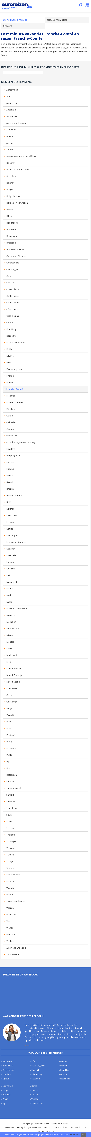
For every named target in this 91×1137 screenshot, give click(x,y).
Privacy (20, 1127)
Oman (9, 695)
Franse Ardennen (14, 402)
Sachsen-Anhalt (13, 788)
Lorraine (10, 568)
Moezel (10, 641)
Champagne (12, 269)
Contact (84, 1127)
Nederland (11, 655)
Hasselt (10, 462)
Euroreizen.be (17, 6)
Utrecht (10, 881)
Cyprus (9, 322)
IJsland (9, 482)
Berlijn (9, 209)
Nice (8, 661)
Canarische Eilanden (16, 255)
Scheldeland (12, 808)
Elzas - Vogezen (14, 369)
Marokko (10, 615)
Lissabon (10, 548)
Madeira (10, 588)
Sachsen (10, 781)
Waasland (11, 914)
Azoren (9, 149)
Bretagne (11, 242)
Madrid (9, 595)
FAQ (66, 1127)
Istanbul (10, 488)
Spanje (34, 1090)
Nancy (9, 648)
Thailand (10, 834)
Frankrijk (10, 395)
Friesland (10, 408)
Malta (9, 601)
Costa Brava (12, 295)
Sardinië (10, 794)
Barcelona (11, 176)
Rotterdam (11, 774)
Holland (10, 468)
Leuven (10, 522)
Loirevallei (11, 555)
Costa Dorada (13, 302)
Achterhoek (12, 89)
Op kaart (7, 26)
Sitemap (74, 1127)
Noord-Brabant (14, 668)
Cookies (58, 1127)
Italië (8, 502)
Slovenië (10, 828)
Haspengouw (13, 455)
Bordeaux (11, 229)
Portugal (10, 734)
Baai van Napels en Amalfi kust (21, 156)
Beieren (10, 182)
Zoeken (80, 5)
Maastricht (11, 581)
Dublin (9, 349)
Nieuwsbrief (9, 1127)
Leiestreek (11, 515)
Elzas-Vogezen (38, 1065)
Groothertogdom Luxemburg (21, 442)
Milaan (9, 635)
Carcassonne (12, 262)
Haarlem (10, 448)
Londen (10, 561)
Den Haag (11, 329)
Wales (9, 921)
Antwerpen (11, 116)
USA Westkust (13, 874)
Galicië (9, 415)
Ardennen (11, 129)
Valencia (10, 887)
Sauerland (11, 801)
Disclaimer (48, 1127)
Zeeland (10, 941)
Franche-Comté (14, 389)
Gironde (10, 428)
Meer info (74, 1134)
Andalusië (11, 109)
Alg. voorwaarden (33, 1127)
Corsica (10, 282)
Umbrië (10, 867)
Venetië (10, 894)
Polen (9, 721)
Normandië (11, 688)
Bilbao (9, 216)
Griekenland (12, 435)
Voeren (10, 907)
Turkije (9, 861)
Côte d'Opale (12, 315)
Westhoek (11, 934)
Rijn (8, 761)
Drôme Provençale (15, 342)
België (9, 189)
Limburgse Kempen (16, 542)
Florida (9, 382)
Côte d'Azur (12, 309)
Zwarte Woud (13, 954)
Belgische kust (13, 196)
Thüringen (11, 841)
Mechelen (11, 621)
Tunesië (10, 854)
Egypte (10, 355)
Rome (9, 768)
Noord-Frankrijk (14, 675)
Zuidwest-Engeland (16, 947)
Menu (87, 5)
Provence (11, 748)
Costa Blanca (12, 289)
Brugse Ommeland (15, 249)
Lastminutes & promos (15, 20)
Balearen (10, 162)
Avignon (10, 142)
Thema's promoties (57, 20)
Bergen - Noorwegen (17, 202)
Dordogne (11, 335)
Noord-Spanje (13, 681)
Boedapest (12, 222)
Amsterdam (12, 103)
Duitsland (6, 1074)
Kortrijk (10, 508)
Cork (8, 275)
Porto (9, 728)
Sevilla (9, 814)
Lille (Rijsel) (36, 1074)
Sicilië (9, 821)
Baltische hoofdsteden (17, 169)
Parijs (9, 708)
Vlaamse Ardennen (15, 901)
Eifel (8, 362)
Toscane (10, 847)
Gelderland (11, 422)
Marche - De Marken (16, 608)
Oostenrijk (11, 701)
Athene (9, 136)
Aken (8, 96)
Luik (8, 575)
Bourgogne (12, 236)
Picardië (10, 714)
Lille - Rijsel (12, 535)
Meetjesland (12, 628)
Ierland (9, 475)
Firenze (10, 375)
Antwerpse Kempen (16, 122)
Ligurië (9, 528)
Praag (9, 741)
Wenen (9, 927)
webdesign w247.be (46, 1131)
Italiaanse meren (14, 495)
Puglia (9, 754)
